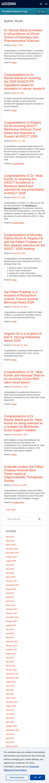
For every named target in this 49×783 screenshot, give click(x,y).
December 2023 (12, 617)
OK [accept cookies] (37, 777)
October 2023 (11, 621)
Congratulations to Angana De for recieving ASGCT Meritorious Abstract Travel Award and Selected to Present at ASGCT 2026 (22, 129)
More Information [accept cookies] (17, 777)
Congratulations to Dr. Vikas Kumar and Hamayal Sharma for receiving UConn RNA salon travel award (24, 377)
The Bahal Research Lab (14, 11)
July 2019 (10, 734)
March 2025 (10, 577)
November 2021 (12, 674)
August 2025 (11, 561)
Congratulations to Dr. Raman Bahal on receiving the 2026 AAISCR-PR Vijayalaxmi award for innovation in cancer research (24, 81)
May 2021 (10, 690)
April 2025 (10, 573)
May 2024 (10, 597)
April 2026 (10, 541)
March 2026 (10, 545)
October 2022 (11, 649)
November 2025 (12, 553)
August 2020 (11, 706)
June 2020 (10, 714)
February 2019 (12, 746)
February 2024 (12, 609)
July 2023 (10, 629)
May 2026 (10, 537)
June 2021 (10, 686)
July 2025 (10, 565)
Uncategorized (18, 163)
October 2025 (11, 557)
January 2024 (11, 613)
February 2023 (12, 641)
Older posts (10, 510)
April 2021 (10, 694)
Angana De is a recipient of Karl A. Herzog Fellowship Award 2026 (23, 337)
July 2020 (10, 710)
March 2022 (10, 666)
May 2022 (10, 658)
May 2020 (10, 718)
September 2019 (12, 730)
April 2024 (10, 601)
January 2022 (11, 670)
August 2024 (11, 589)
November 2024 (12, 585)
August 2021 (11, 682)
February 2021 (12, 702)
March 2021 (10, 698)
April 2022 (10, 662)
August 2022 (11, 654)
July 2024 (10, 593)
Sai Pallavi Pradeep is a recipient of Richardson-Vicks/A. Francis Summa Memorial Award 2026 (21, 297)
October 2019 (11, 726)
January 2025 (11, 581)
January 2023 (11, 645)
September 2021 (12, 678)
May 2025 (10, 569)
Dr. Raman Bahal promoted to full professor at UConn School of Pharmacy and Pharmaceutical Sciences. (23, 35)
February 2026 (12, 549)
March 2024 (10, 605)
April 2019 (10, 742)
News (14, 62)
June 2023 (10, 633)
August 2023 (11, 625)
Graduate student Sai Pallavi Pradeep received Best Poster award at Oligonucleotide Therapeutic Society (24, 473)
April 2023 (10, 637)
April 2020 (10, 722)
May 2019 (10, 738)
